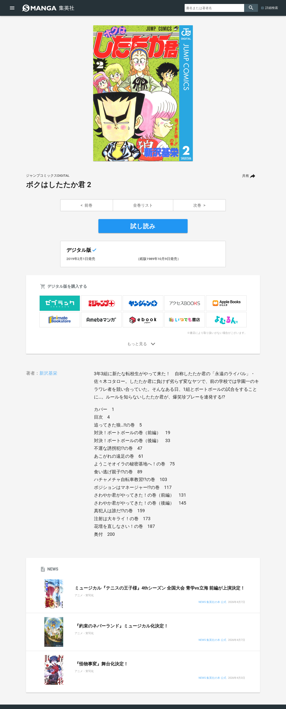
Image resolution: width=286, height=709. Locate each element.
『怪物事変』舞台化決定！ (101, 663)
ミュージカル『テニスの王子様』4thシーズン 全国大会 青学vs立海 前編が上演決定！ (160, 588)
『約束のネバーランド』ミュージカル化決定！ (121, 626)
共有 (245, 176)
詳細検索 (271, 8)
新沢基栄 (48, 373)
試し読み (143, 226)
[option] (143, 93)
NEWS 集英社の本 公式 (212, 602)
